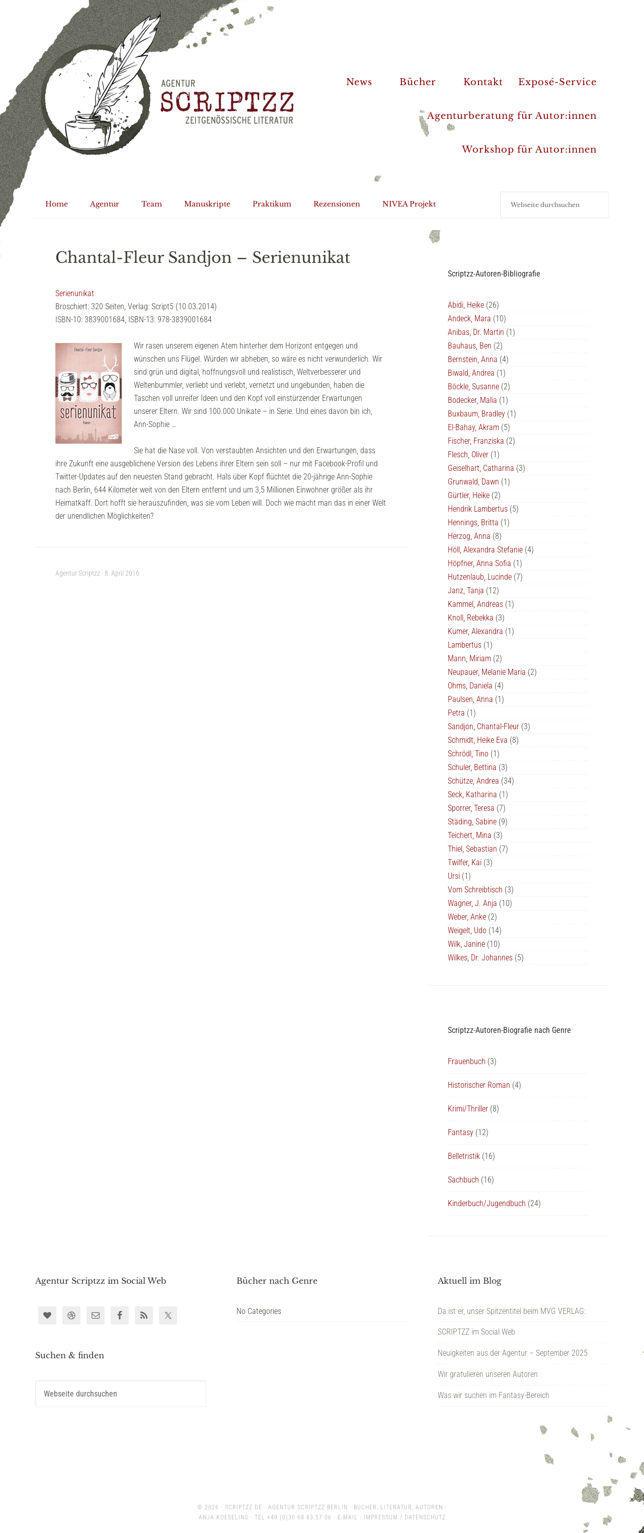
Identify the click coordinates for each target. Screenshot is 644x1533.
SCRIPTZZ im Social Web (476, 1332)
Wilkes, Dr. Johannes (480, 957)
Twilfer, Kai (464, 862)
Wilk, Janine (466, 944)
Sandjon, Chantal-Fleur (483, 726)
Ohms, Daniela (470, 685)
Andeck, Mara (469, 318)
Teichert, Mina (470, 835)
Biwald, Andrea (471, 373)
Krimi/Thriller (468, 1108)
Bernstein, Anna (473, 359)
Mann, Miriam (469, 658)
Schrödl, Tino (468, 753)
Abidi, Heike (466, 305)
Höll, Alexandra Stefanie (485, 549)
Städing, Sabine (472, 821)
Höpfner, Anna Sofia (479, 563)
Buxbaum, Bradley (476, 414)
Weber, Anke (467, 917)
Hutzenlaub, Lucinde (480, 577)
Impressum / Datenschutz (405, 1517)
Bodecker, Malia (472, 400)
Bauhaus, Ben (470, 346)
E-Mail (348, 1517)
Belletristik (464, 1156)
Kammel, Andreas (475, 604)
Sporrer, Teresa (471, 808)
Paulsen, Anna (470, 699)
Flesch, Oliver (468, 454)
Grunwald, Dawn (473, 481)
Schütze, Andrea (473, 781)
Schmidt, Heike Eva (478, 740)
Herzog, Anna (469, 536)
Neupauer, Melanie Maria (487, 672)
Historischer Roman (479, 1085)
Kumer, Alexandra (475, 631)
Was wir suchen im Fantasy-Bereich (493, 1395)
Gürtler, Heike (469, 495)
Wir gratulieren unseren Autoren (488, 1374)
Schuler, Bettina (472, 767)
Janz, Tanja (466, 590)
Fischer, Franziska (476, 441)
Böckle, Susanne (473, 386)
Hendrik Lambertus (478, 509)
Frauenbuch (467, 1061)
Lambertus (464, 645)
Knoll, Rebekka (471, 617)
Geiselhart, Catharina (481, 468)
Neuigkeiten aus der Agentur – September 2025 (513, 1353)
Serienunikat (74, 293)
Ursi (454, 876)
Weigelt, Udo (467, 930)
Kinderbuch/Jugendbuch (487, 1203)
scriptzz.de (243, 1507)
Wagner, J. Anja (472, 903)
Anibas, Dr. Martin (476, 332)
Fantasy (460, 1132)
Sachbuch (463, 1179)
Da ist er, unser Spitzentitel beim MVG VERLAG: (512, 1311)
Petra (456, 713)
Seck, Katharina (472, 794)
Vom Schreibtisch (475, 889)
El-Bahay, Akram (473, 427)
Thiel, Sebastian (472, 849)
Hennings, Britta (473, 522)
